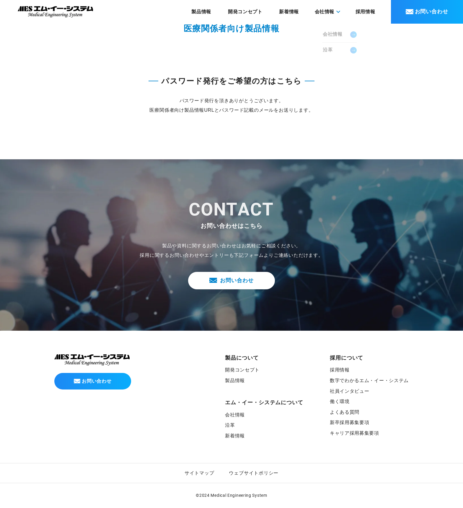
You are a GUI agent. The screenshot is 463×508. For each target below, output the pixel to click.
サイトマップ (199, 473)
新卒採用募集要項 (349, 422)
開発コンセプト (250, 11)
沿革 (230, 425)
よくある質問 (344, 412)
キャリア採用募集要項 (354, 433)
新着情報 (292, 11)
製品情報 (209, 11)
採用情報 (366, 11)
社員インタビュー (349, 391)
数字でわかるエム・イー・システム (369, 380)
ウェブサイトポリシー (253, 473)
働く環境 (339, 401)
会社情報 (234, 415)
